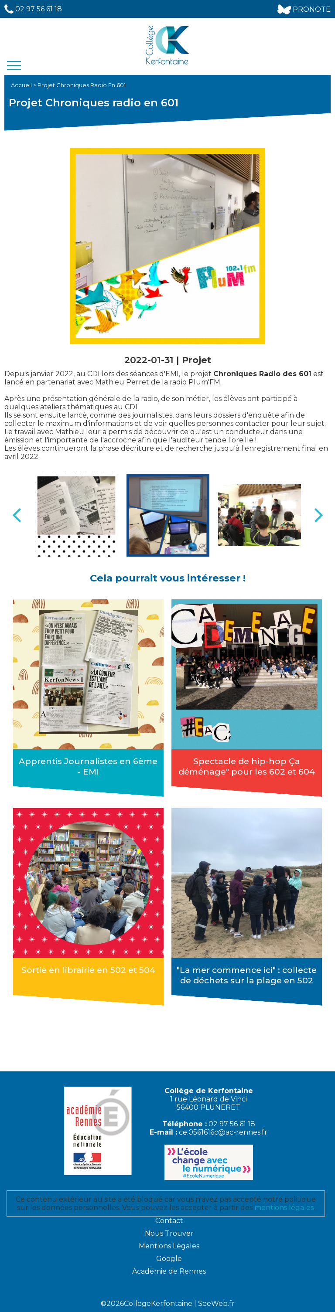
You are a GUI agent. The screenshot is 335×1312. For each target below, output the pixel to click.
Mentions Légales (169, 1246)
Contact (169, 1221)
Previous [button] (16, 515)
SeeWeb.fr (216, 1303)
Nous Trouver (169, 1233)
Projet (196, 359)
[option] (76, 515)
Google (169, 1258)
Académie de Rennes (169, 1271)
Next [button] (318, 515)
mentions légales (284, 1207)
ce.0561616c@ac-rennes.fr (223, 1132)
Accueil (22, 85)
